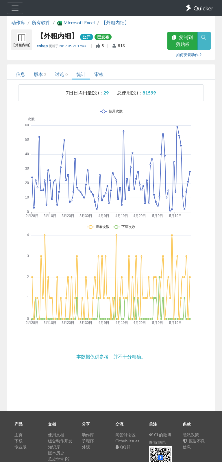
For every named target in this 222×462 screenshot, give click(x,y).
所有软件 (41, 22)
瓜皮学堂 (58, 459)
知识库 (54, 446)
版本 (40, 74)
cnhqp (43, 45)
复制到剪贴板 (182, 40)
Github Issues (127, 440)
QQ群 (122, 446)
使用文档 (56, 434)
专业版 (20, 446)
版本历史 (56, 452)
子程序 (88, 440)
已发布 (103, 36)
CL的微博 (160, 434)
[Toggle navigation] (15, 8)
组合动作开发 (60, 440)
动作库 (18, 22)
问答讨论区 (125, 434)
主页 (18, 434)
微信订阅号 (157, 442)
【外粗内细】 (115, 22)
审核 (98, 74)
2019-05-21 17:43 (73, 46)
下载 (18, 440)
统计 (81, 74)
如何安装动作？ (189, 54)
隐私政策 (191, 434)
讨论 (61, 74)
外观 (86, 446)
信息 (20, 74)
